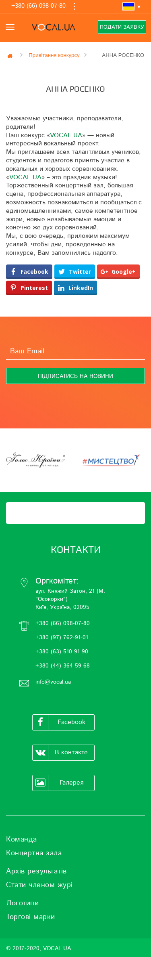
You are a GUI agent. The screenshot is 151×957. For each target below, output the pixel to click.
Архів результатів (36, 871)
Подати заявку (122, 27)
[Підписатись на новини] (75, 376)
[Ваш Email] (75, 352)
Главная (11, 55)
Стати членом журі (39, 885)
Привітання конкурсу (54, 55)
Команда (21, 839)
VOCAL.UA (66, 135)
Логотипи (22, 903)
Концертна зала (34, 853)
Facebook (59, 722)
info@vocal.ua (53, 682)
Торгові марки (30, 917)
